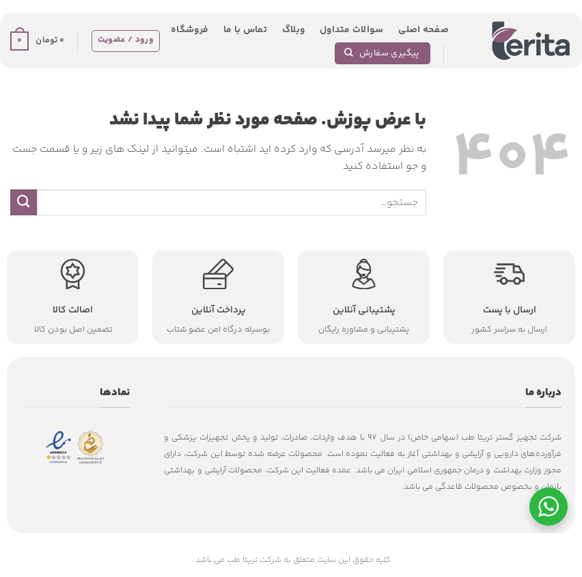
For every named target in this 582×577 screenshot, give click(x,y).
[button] (37, 41)
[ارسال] (23, 202)
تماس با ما (245, 30)
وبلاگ (293, 30)
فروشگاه (189, 30)
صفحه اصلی (423, 30)
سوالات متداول (351, 30)
